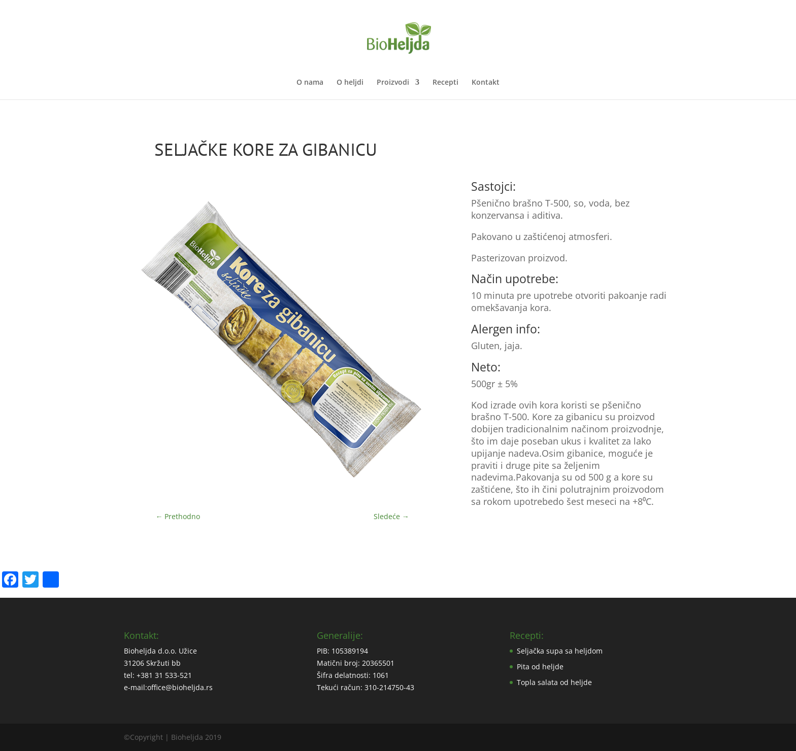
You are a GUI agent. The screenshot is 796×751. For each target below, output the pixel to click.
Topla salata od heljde (554, 682)
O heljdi (350, 83)
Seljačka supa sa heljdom (560, 651)
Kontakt (486, 83)
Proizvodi (393, 83)
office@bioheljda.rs (180, 687)
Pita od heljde (540, 666)
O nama (309, 83)
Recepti (445, 83)
